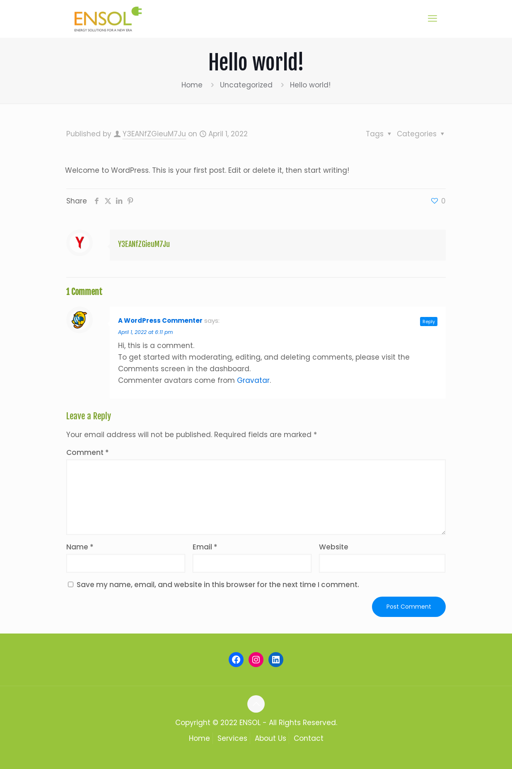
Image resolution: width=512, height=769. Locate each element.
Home (192, 85)
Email (205, 547)
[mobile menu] (432, 19)
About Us (270, 738)
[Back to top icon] (256, 704)
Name (80, 547)
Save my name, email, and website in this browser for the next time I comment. (218, 585)
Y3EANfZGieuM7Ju (154, 134)
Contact (309, 738)
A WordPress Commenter (160, 320)
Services (232, 738)
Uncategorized (246, 85)
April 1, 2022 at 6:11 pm (145, 332)
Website (333, 547)
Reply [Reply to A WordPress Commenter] (429, 321)
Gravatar (253, 380)
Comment (87, 452)
